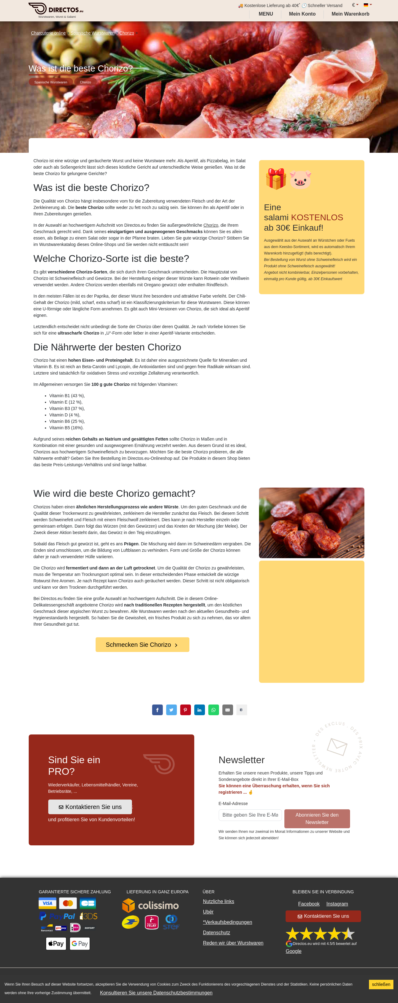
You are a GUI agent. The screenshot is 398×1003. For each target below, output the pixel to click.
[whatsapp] (213, 710)
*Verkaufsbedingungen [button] (227, 922)
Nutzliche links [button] (218, 901)
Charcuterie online (48, 33)
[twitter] (171, 710)
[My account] (302, 14)
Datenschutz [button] (216, 932)
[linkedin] (199, 710)
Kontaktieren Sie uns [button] (90, 806)
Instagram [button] (337, 903)
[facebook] (157, 710)
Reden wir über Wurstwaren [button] (233, 943)
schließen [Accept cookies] (381, 984)
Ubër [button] (208, 911)
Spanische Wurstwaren (93, 33)
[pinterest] (185, 710)
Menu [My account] (265, 13)
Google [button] (294, 951)
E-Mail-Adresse (233, 803)
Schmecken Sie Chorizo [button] (142, 644)
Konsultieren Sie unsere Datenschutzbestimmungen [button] (156, 992)
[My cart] (352, 14)
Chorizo (126, 33)
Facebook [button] (308, 903)
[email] (227, 710)
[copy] (241, 710)
